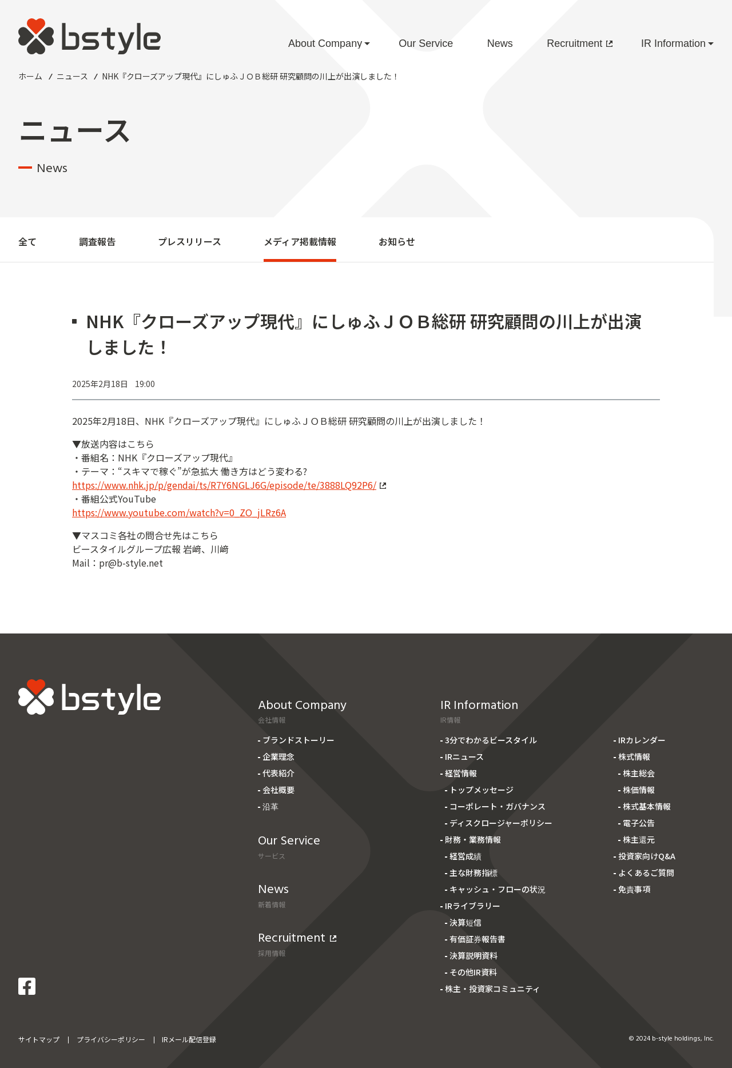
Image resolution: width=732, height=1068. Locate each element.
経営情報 (461, 773)
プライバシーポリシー (111, 1039)
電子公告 (639, 822)
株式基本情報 (647, 806)
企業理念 (278, 756)
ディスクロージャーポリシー (500, 822)
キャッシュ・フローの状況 (497, 889)
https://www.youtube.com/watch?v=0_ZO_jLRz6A (179, 512)
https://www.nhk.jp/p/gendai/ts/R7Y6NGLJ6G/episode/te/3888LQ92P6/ (229, 485)
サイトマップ (38, 1039)
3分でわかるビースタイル (491, 740)
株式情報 (634, 756)
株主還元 (639, 839)
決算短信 (465, 922)
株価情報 (639, 789)
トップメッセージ (481, 789)
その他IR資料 (473, 972)
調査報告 (97, 241)
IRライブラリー (472, 905)
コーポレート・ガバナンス (497, 806)
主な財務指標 (473, 872)
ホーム (30, 76)
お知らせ (397, 241)
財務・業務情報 (473, 839)
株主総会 (639, 773)
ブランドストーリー (298, 740)
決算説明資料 (473, 955)
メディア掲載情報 (300, 241)
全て (27, 241)
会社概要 (278, 789)
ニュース (72, 76)
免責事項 (634, 889)
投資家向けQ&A (646, 856)
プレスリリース (189, 241)
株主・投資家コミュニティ (492, 988)
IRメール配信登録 (189, 1039)
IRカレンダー (642, 740)
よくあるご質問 (646, 872)
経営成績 (465, 856)
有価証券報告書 (477, 939)
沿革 (270, 806)
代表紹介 (278, 773)
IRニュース (464, 756)
